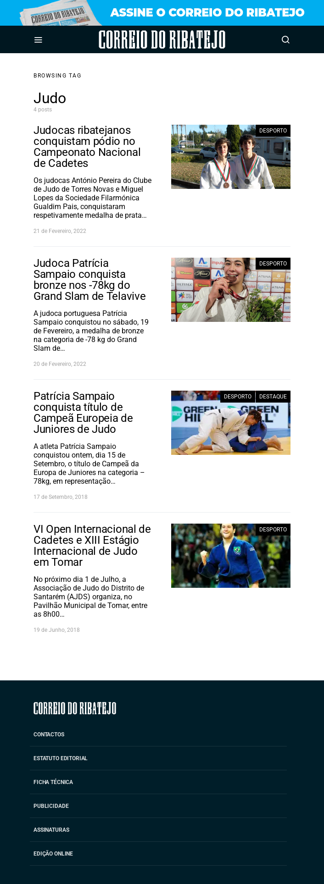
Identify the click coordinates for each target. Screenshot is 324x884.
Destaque (273, 396)
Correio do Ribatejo (136, 39)
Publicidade (51, 806)
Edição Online (53, 854)
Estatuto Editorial (61, 758)
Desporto (273, 130)
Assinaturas (51, 830)
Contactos (49, 734)
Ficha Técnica (53, 782)
